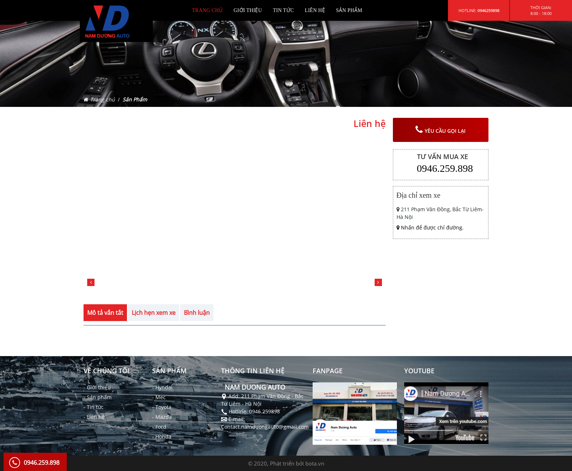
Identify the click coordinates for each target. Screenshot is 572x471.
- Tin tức (94, 407)
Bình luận (197, 313)
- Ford (159, 426)
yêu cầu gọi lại (440, 130)
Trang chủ (102, 99)
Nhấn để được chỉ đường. (430, 227)
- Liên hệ (94, 416)
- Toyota (161, 407)
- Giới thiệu (97, 387)
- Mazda (162, 416)
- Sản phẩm (98, 397)
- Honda (161, 436)
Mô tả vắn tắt (105, 313)
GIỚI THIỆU (247, 10)
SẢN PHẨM (349, 10)
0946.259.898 (445, 168)
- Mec (159, 397)
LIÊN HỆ (315, 10)
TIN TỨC (283, 10)
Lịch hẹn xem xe (153, 313)
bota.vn (314, 463)
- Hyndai (162, 387)
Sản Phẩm (135, 99)
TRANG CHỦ (207, 10)
